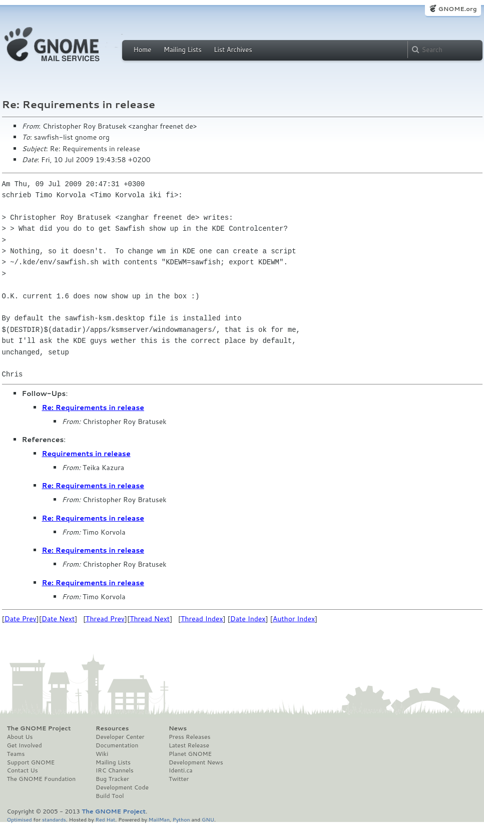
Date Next (58, 619)
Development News (196, 762)
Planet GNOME (190, 754)
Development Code (122, 787)
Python (181, 819)
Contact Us (22, 770)
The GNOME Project (39, 728)
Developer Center (120, 737)
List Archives (233, 49)
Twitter (179, 779)
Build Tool (110, 796)
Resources (112, 728)
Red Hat (105, 819)
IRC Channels (115, 770)
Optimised (19, 819)
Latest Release (189, 745)
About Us (20, 737)
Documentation (117, 745)
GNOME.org (457, 9)
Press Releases (189, 737)
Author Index (294, 619)
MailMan (159, 819)
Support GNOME (31, 762)
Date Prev (21, 619)
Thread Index (202, 619)
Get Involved (24, 745)
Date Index (248, 619)
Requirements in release (86, 454)
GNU (208, 819)
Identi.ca (181, 770)
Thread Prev (105, 619)
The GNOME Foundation (41, 779)
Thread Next (150, 619)
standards (54, 819)
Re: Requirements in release (93, 407)
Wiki (102, 754)
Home (143, 49)
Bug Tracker (112, 779)
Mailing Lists (183, 49)
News (178, 728)
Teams (16, 754)
